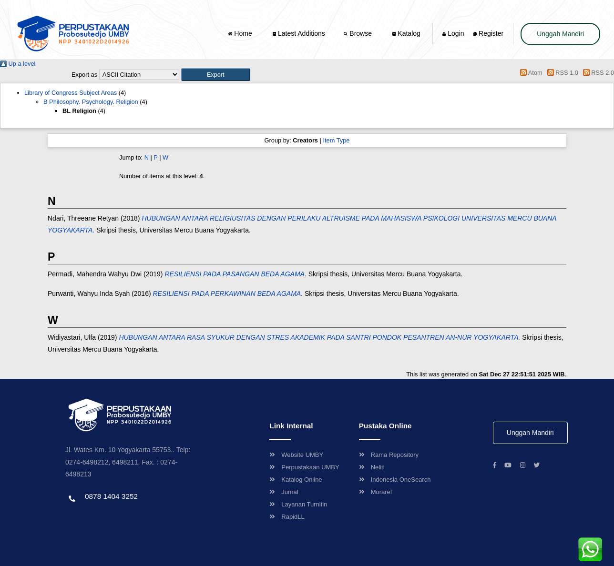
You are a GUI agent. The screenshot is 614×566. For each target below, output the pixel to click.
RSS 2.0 (597, 72)
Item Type (336, 140)
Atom (529, 72)
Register (488, 33)
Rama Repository (389, 454)
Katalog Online (295, 479)
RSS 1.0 (561, 72)
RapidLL (286, 516)
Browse (358, 33)
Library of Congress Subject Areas (70, 92)
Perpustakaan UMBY (304, 467)
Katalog (406, 33)
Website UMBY (296, 454)
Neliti (372, 467)
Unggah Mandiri (560, 34)
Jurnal (283, 491)
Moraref (375, 491)
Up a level (17, 63)
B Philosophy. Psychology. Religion (90, 101)
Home (241, 33)
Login (453, 33)
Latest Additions (299, 33)
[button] (215, 74)
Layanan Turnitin (298, 504)
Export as (84, 74)
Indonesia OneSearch (395, 479)
